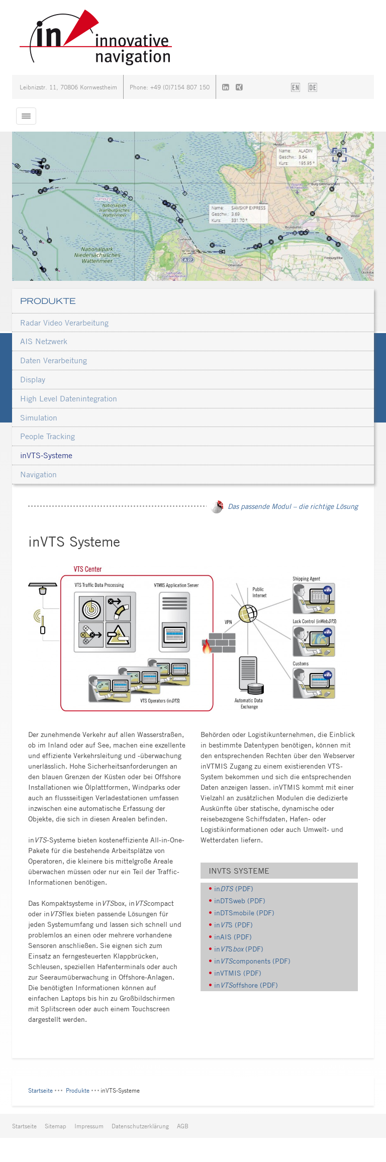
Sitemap (55, 1126)
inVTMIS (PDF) (237, 973)
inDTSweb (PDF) (239, 900)
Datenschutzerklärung (140, 1126)
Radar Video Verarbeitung (64, 323)
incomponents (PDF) (252, 961)
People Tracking (47, 436)
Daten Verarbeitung (53, 360)
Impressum (89, 1126)
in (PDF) (233, 888)
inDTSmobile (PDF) (244, 912)
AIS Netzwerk (43, 341)
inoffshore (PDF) (246, 985)
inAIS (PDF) (233, 936)
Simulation (38, 417)
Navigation (38, 474)
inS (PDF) (233, 924)
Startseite (40, 1090)
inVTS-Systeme (46, 455)
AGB (182, 1126)
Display (32, 379)
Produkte (47, 301)
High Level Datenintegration (68, 398)
